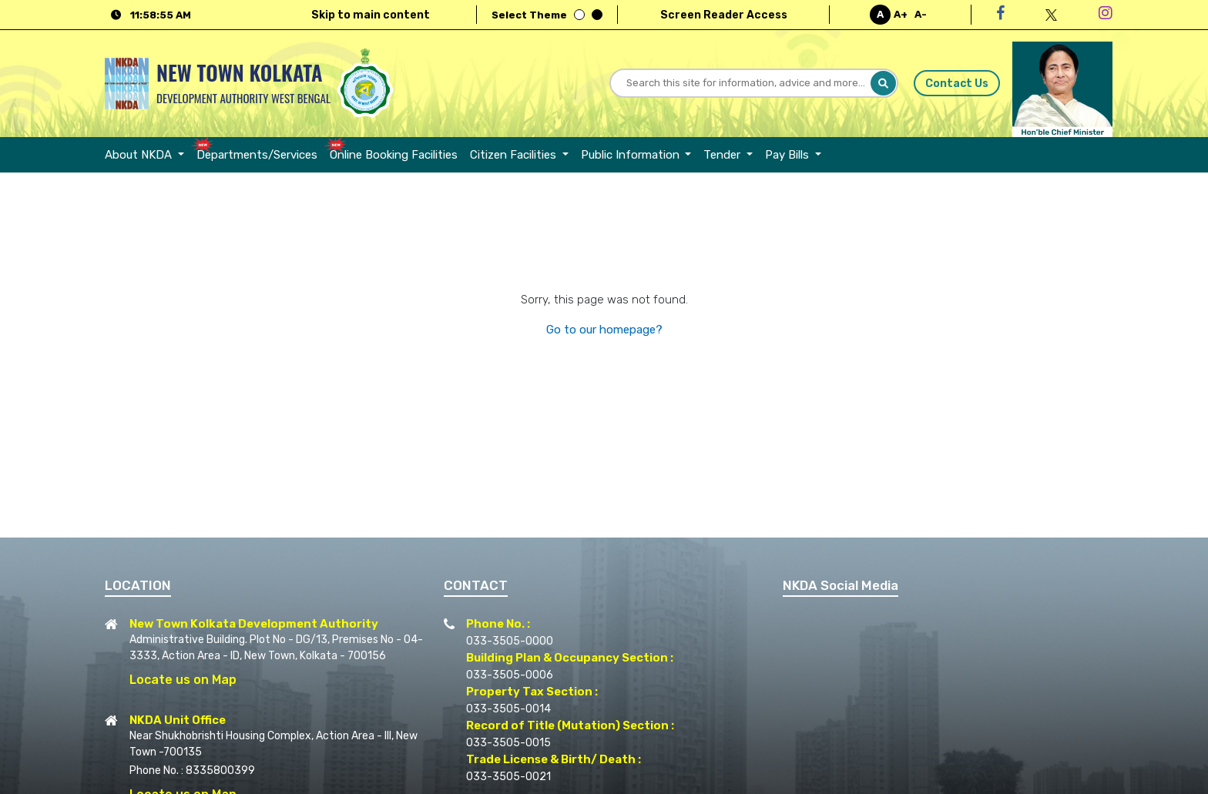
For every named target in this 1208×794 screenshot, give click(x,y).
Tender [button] (723, 155)
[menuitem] (147, 155)
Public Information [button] (632, 155)
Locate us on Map (183, 679)
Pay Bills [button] (788, 155)
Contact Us (956, 83)
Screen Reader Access (723, 15)
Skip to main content (370, 15)
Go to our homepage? (604, 330)
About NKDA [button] (140, 155)
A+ (901, 14)
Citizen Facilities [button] (514, 155)
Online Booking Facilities (394, 155)
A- (920, 14)
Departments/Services (256, 155)
